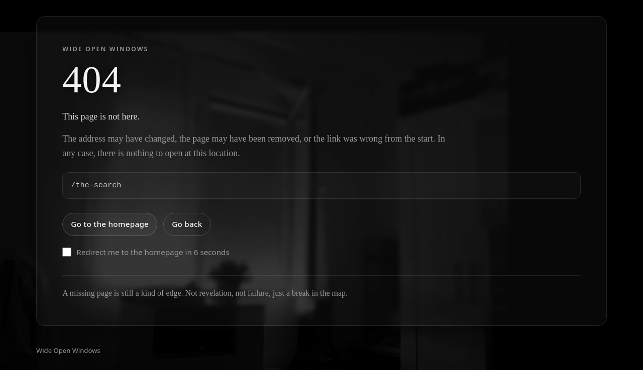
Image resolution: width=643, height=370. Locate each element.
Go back (187, 224)
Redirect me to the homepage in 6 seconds (146, 252)
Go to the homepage (110, 224)
